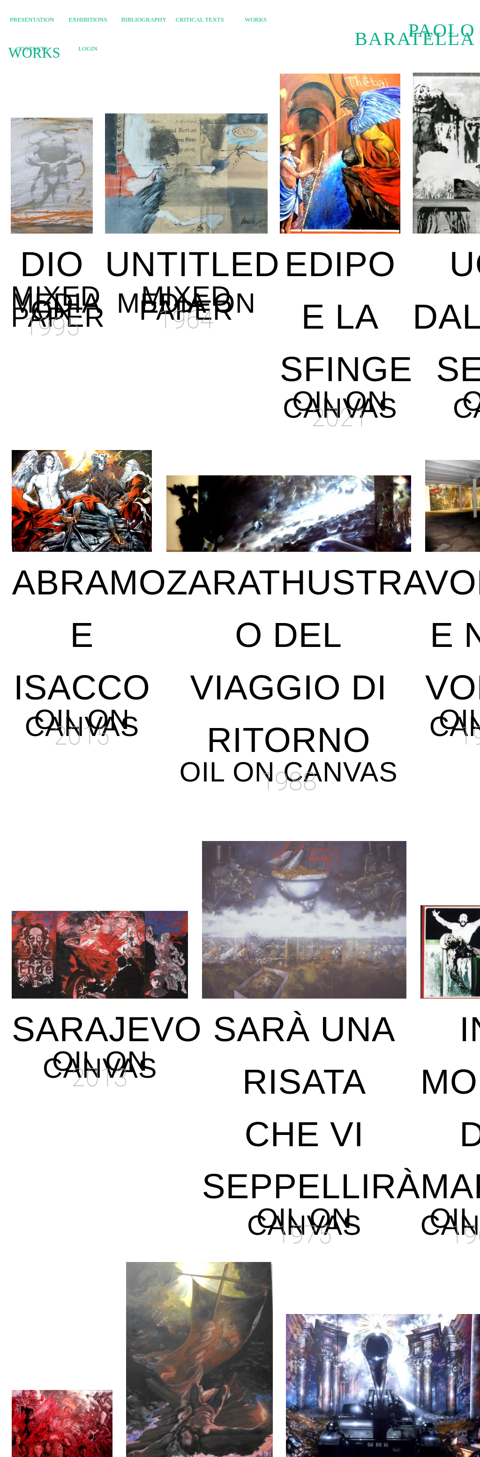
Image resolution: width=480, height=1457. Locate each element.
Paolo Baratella (414, 34)
